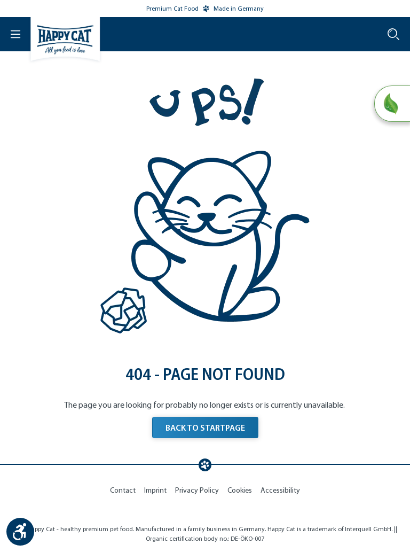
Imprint (155, 490)
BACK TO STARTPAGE (205, 427)
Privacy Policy (197, 490)
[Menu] (10, 34)
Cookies (239, 490)
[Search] (393, 34)
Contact (123, 490)
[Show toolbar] (20, 532)
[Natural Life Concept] (392, 103)
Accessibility (280, 490)
